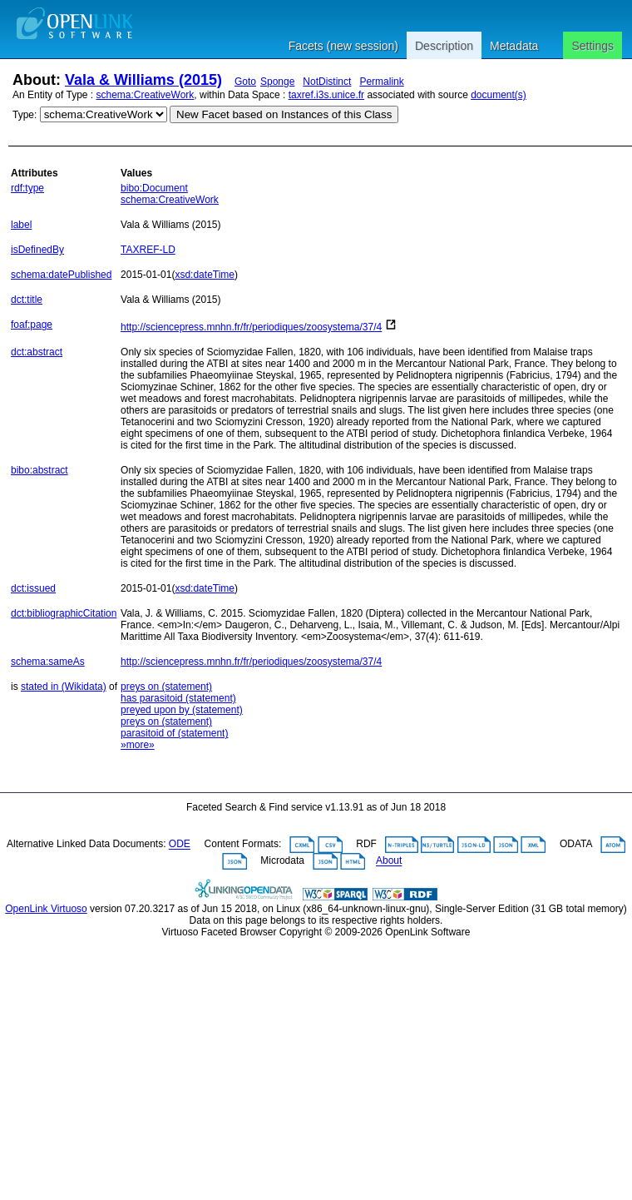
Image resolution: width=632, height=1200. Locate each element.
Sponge (277, 81)
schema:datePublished (61, 274)
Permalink (381, 81)
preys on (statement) (166, 686)
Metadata (514, 45)
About (389, 861)
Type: (24, 115)
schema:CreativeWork (145, 95)
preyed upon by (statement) (182, 710)
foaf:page (31, 324)
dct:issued (33, 588)
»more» (138, 745)
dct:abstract (36, 352)
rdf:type (27, 188)
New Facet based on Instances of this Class (284, 114)
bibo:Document (154, 188)
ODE (179, 844)
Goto (245, 81)
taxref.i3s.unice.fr (326, 95)
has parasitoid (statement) (178, 698)
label (21, 225)
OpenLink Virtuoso (46, 909)
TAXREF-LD (148, 249)
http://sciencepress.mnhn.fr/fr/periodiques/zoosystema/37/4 (251, 327)
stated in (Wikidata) (63, 686)
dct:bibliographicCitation (63, 613)
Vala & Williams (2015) (143, 80)
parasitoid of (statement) (174, 733)
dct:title (26, 299)
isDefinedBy (37, 249)
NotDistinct (327, 81)
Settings (592, 45)
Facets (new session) (343, 45)
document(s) (498, 95)
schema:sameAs (48, 661)
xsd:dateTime (205, 274)
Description (444, 45)
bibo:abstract (39, 470)
